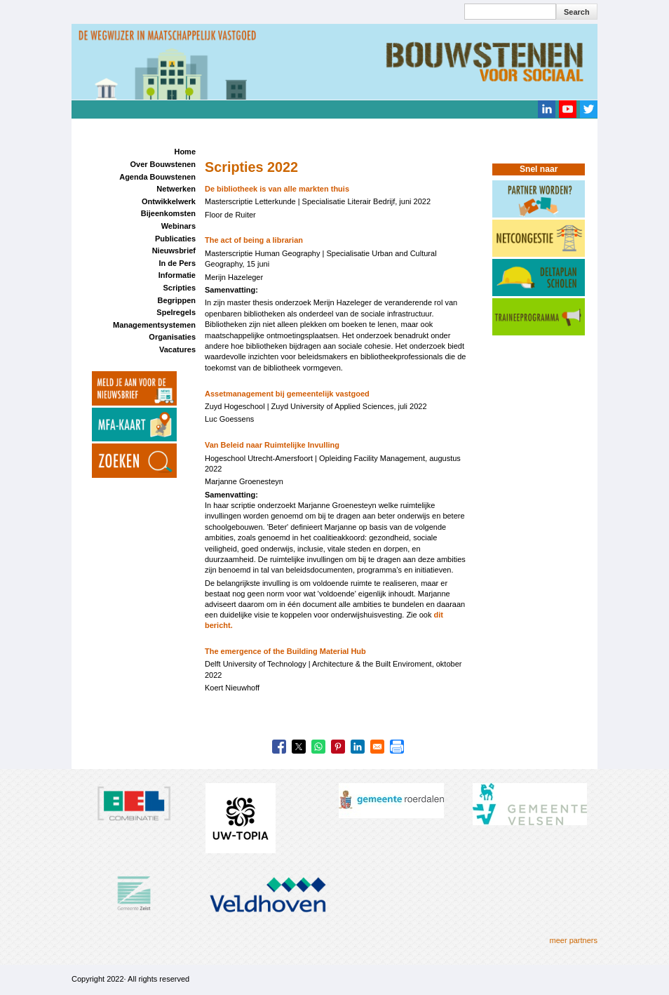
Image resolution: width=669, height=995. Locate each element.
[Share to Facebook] (279, 747)
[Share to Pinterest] (338, 747)
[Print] (397, 747)
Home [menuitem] (185, 151)
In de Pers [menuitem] (177, 263)
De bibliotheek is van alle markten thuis (277, 189)
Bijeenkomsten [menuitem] (168, 213)
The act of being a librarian (254, 240)
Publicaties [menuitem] (175, 238)
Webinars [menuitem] (178, 226)
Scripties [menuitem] (179, 287)
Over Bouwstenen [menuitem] (163, 164)
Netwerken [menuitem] (176, 189)
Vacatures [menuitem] (177, 349)
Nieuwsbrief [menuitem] (174, 250)
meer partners (573, 940)
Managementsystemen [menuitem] (154, 325)
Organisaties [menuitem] (172, 337)
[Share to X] (299, 747)
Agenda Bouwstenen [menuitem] (157, 177)
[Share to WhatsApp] (318, 747)
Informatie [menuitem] (177, 275)
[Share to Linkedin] (358, 747)
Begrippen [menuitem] (177, 300)
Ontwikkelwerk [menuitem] (169, 201)
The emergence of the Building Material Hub (285, 651)
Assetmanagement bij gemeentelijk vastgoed (287, 393)
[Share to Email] (377, 747)
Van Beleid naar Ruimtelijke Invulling (272, 445)
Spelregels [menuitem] (176, 312)
